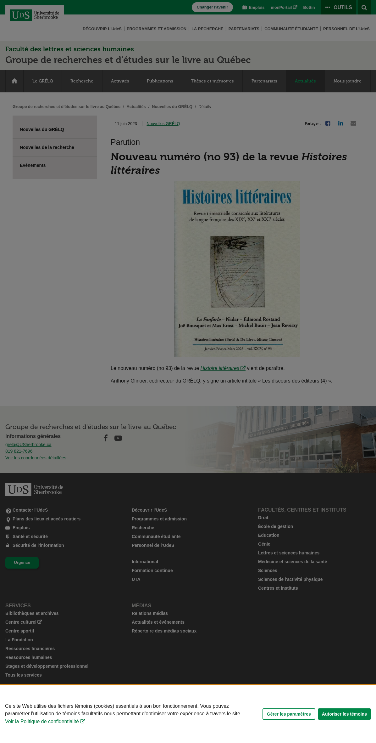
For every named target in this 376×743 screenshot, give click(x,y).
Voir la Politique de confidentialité (42, 721)
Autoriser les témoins (344, 714)
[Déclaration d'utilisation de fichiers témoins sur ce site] (188, 714)
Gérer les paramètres (289, 714)
